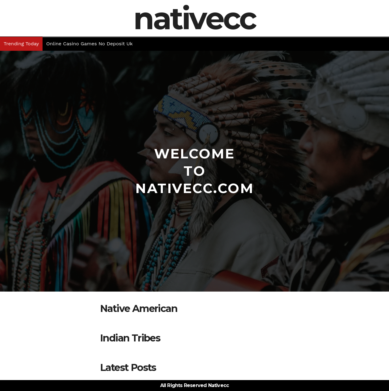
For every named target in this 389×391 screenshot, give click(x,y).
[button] (385, 43)
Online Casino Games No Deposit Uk (89, 44)
